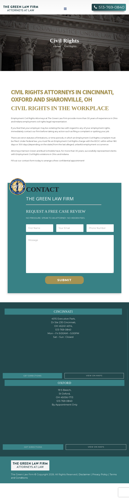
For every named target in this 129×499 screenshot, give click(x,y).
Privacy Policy (100, 474)
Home (57, 46)
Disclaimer (85, 474)
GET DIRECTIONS (32, 376)
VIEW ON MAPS (94, 375)
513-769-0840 (111, 7)
